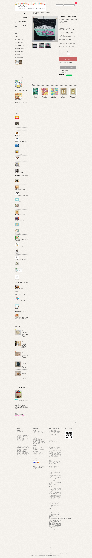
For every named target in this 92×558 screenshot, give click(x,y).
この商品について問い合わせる (68, 67)
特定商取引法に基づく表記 (63, 553)
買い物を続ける (63, 72)
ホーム (19, 553)
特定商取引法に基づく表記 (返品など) (65, 62)
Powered (53, 555)
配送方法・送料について (54, 553)
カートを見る (73, 2)
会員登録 (65, 2)
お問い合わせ (29, 553)
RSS (70, 553)
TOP (33, 12)
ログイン (60, 2)
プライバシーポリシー (37, 553)
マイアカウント (53, 2)
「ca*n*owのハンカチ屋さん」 (40, 12)
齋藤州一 (48, 12)
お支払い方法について (45, 553)
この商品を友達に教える (65, 70)
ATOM (72, 553)
